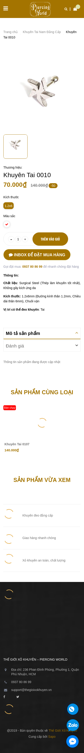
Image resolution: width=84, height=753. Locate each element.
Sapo (52, 736)
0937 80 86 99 (32, 266)
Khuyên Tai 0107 (17, 444)
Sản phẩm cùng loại (42, 392)
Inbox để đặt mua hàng (37, 255)
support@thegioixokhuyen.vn (31, 690)
